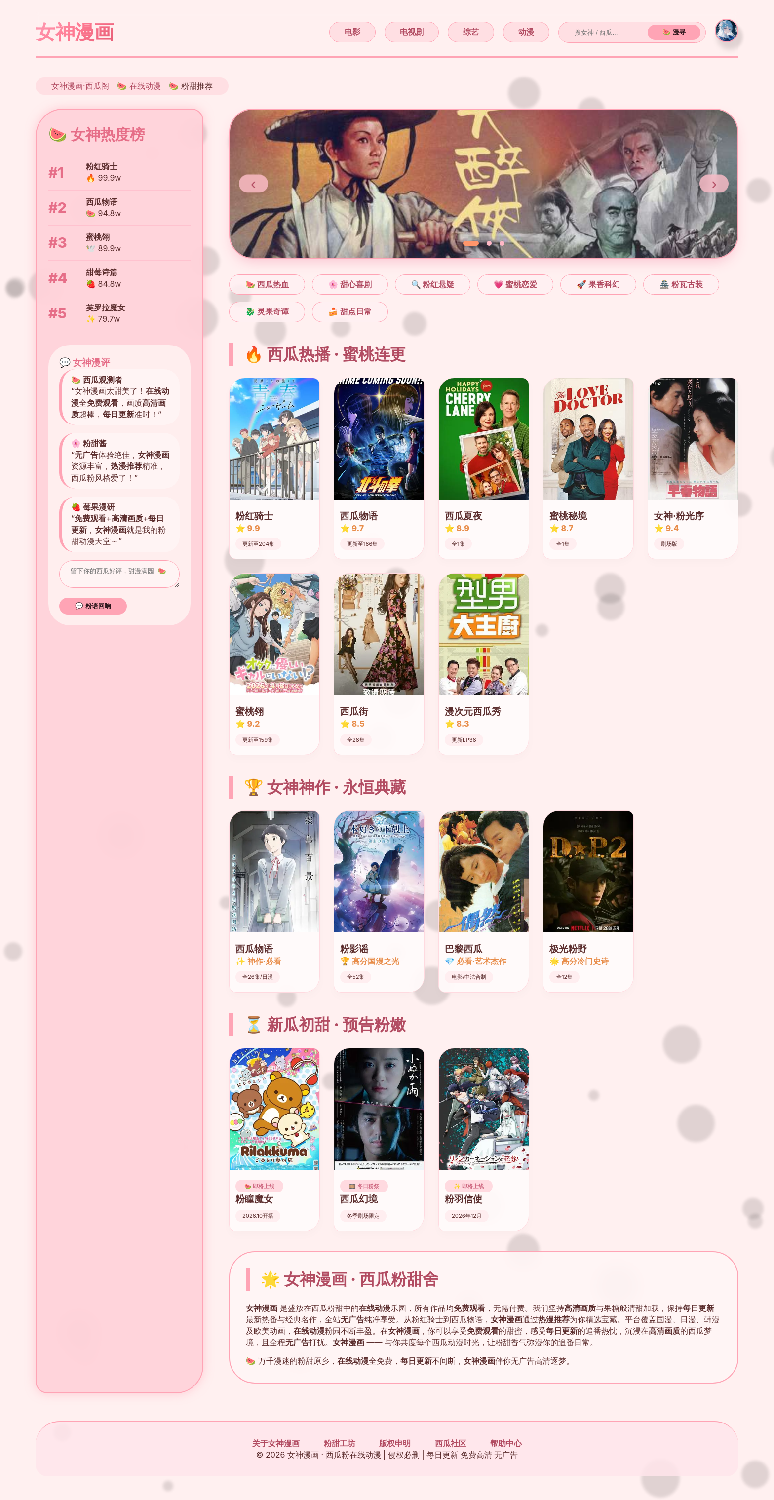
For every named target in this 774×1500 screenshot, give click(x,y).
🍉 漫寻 (674, 32)
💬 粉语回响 (93, 609)
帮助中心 (506, 1443)
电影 (352, 32)
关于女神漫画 (276, 1443)
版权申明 (395, 1443)
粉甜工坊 (339, 1443)
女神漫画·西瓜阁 (80, 86)
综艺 (471, 32)
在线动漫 (145, 86)
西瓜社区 (450, 1443)
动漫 (526, 32)
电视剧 (412, 32)
